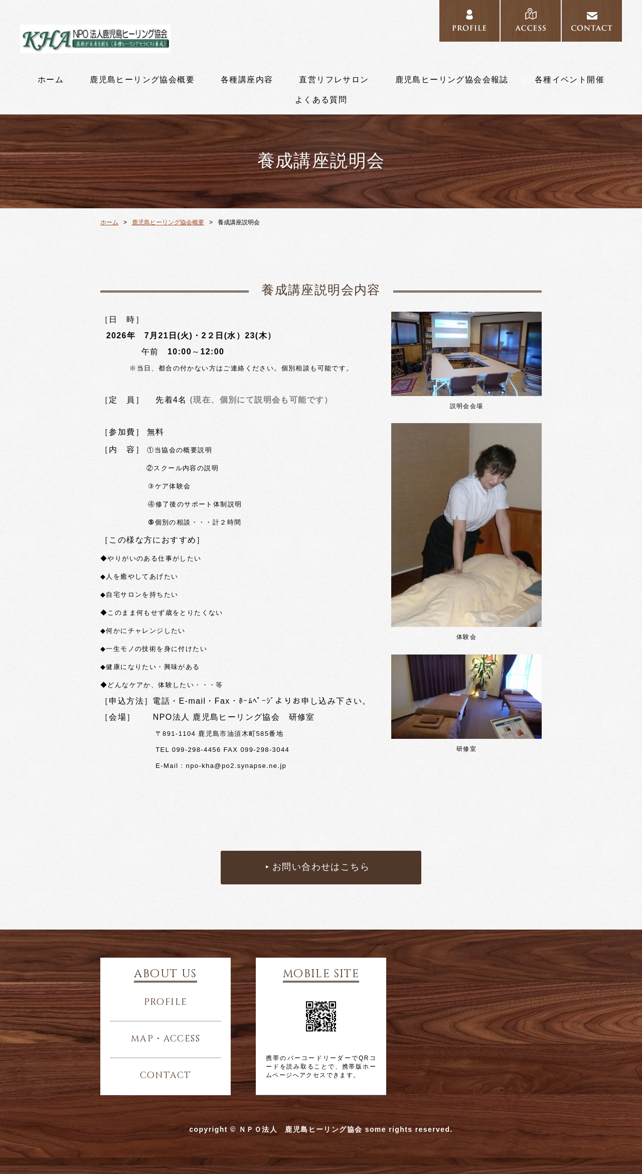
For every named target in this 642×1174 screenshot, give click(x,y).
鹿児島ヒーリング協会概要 (142, 79)
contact (166, 1076)
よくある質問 (321, 99)
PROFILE (469, 21)
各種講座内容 (247, 79)
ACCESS (531, 21)
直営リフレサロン (334, 79)
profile (166, 1002)
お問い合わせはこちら (321, 867)
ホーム (51, 79)
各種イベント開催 (569, 79)
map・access (165, 1039)
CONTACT (592, 21)
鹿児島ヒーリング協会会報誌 (452, 79)
